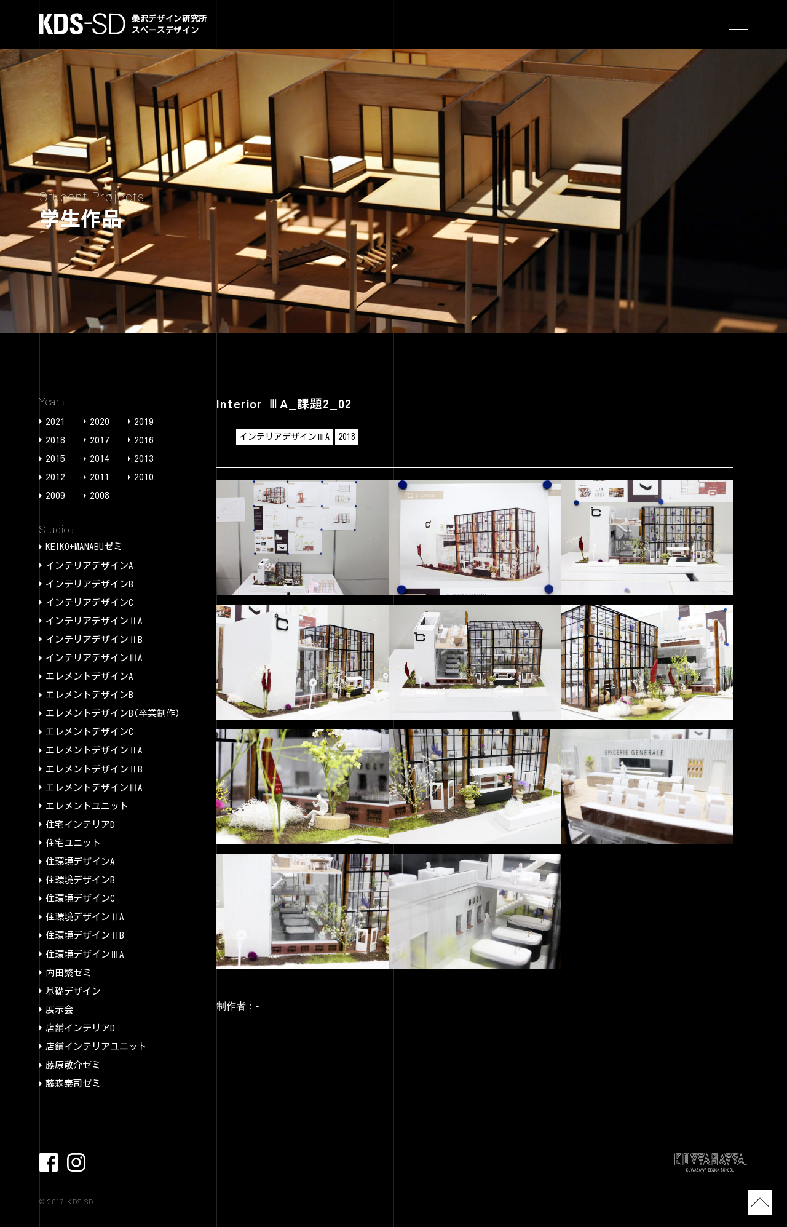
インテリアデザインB (89, 584)
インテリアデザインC (89, 602)
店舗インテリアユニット (96, 1046)
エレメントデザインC (89, 731)
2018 (55, 440)
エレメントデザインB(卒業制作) (112, 713)
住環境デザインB (80, 879)
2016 (144, 440)
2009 (55, 495)
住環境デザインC (80, 898)
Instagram (76, 1162)
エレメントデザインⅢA (94, 787)
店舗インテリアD (80, 1028)
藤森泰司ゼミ (73, 1083)
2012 (55, 477)
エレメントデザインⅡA (94, 750)
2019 (144, 421)
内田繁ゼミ (68, 972)
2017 (99, 440)
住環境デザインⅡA (84, 916)
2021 (55, 421)
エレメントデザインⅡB (94, 769)
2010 (144, 477)
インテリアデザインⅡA (94, 620)
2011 (99, 477)
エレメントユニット (87, 806)
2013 (144, 458)
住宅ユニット (73, 843)
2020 (99, 421)
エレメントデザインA (89, 676)
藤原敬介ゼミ (73, 1065)
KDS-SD (82, 23)
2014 (99, 458)
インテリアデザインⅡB (94, 639)
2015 (55, 458)
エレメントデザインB (89, 694)
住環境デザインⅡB (84, 935)
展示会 (59, 1009)
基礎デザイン (73, 991)
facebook (48, 1162)
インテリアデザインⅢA (94, 657)
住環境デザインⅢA (84, 954)
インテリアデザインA (89, 565)
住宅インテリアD (80, 824)
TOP (760, 1202)
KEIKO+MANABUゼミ (83, 546)
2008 (99, 495)
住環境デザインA (80, 861)
